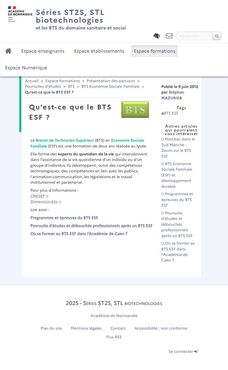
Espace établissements (99, 51)
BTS (71, 86)
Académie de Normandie (114, 316)
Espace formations (154, 51)
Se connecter (183, 351)
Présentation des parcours (111, 81)
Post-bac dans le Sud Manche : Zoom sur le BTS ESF (178, 148)
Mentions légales (86, 328)
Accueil (32, 81)
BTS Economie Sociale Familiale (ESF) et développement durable (176, 175)
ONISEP (37, 196)
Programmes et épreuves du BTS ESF (64, 218)
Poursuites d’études (43, 86)
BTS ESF (169, 113)
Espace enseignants (42, 51)
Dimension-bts (43, 202)
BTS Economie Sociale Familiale (110, 86)
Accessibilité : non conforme (161, 328)
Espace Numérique (26, 68)
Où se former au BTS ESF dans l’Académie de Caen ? (78, 234)
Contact (118, 328)
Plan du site (51, 328)
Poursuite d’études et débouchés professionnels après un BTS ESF (91, 226)
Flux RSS (114, 337)
